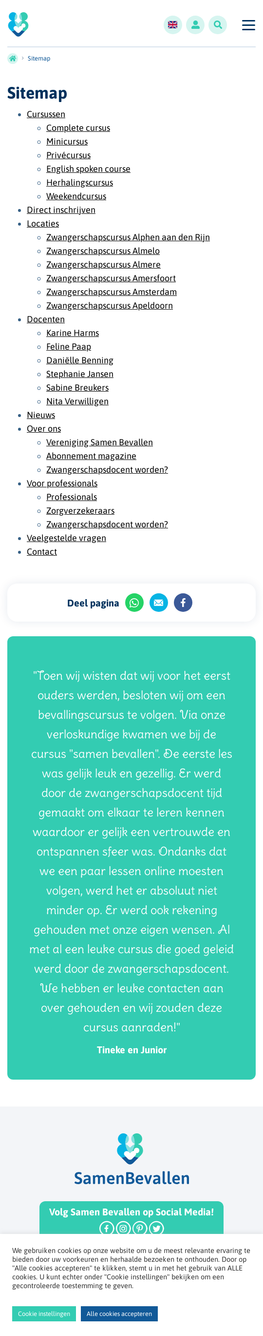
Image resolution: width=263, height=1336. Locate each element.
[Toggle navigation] (248, 25)
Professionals (71, 497)
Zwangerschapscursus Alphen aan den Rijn (128, 237)
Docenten (46, 319)
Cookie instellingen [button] (44, 1313)
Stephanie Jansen (79, 374)
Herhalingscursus (79, 182)
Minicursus (67, 141)
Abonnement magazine (91, 456)
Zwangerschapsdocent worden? (107, 469)
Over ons (44, 428)
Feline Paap (68, 346)
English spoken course (88, 169)
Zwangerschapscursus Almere (103, 264)
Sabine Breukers (77, 387)
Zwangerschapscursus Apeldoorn (109, 305)
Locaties (43, 223)
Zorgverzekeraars (80, 510)
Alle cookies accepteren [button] (119, 1313)
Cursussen (46, 114)
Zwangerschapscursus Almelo (103, 251)
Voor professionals (62, 483)
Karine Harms (72, 333)
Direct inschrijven (61, 210)
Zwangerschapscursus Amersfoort (111, 278)
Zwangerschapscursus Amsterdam (111, 292)
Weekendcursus (76, 196)
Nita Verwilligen (77, 401)
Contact (42, 551)
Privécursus (68, 155)
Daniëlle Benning (79, 360)
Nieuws (41, 415)
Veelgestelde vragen (66, 538)
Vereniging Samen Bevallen (99, 442)
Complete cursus (78, 128)
